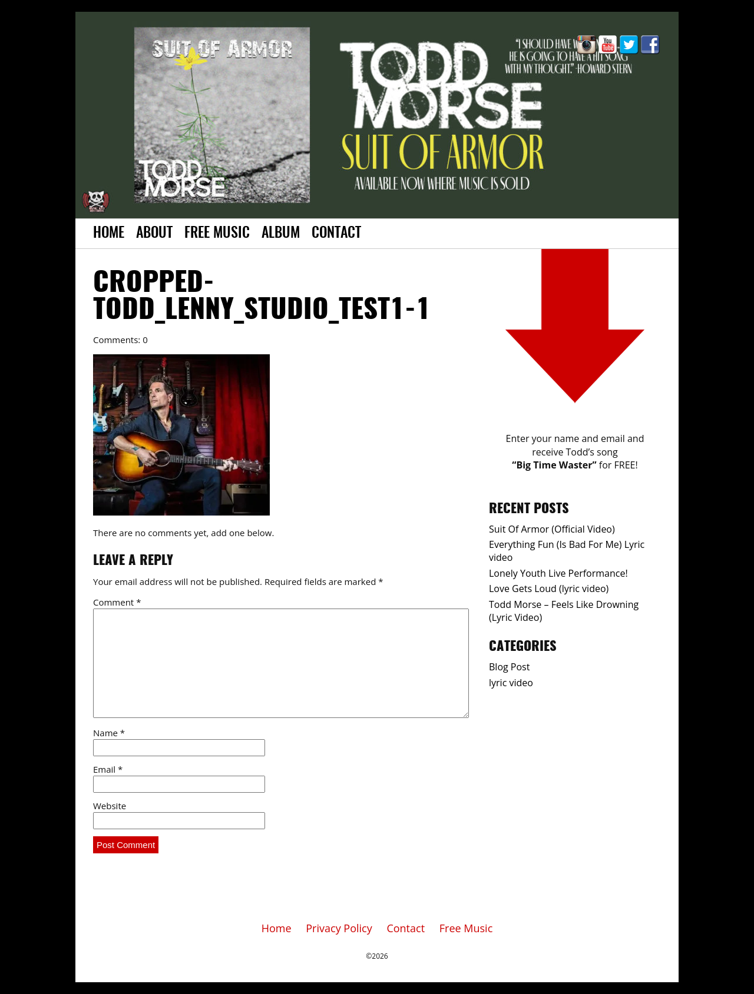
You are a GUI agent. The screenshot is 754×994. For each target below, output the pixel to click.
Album (281, 234)
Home (108, 234)
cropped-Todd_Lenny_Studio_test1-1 (262, 297)
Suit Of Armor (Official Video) (552, 529)
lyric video (511, 682)
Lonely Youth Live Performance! (558, 573)
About (154, 234)
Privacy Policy (339, 928)
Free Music (217, 234)
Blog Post (509, 666)
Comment (117, 602)
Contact (336, 234)
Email (108, 769)
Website (109, 806)
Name (109, 733)
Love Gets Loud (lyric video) (549, 588)
